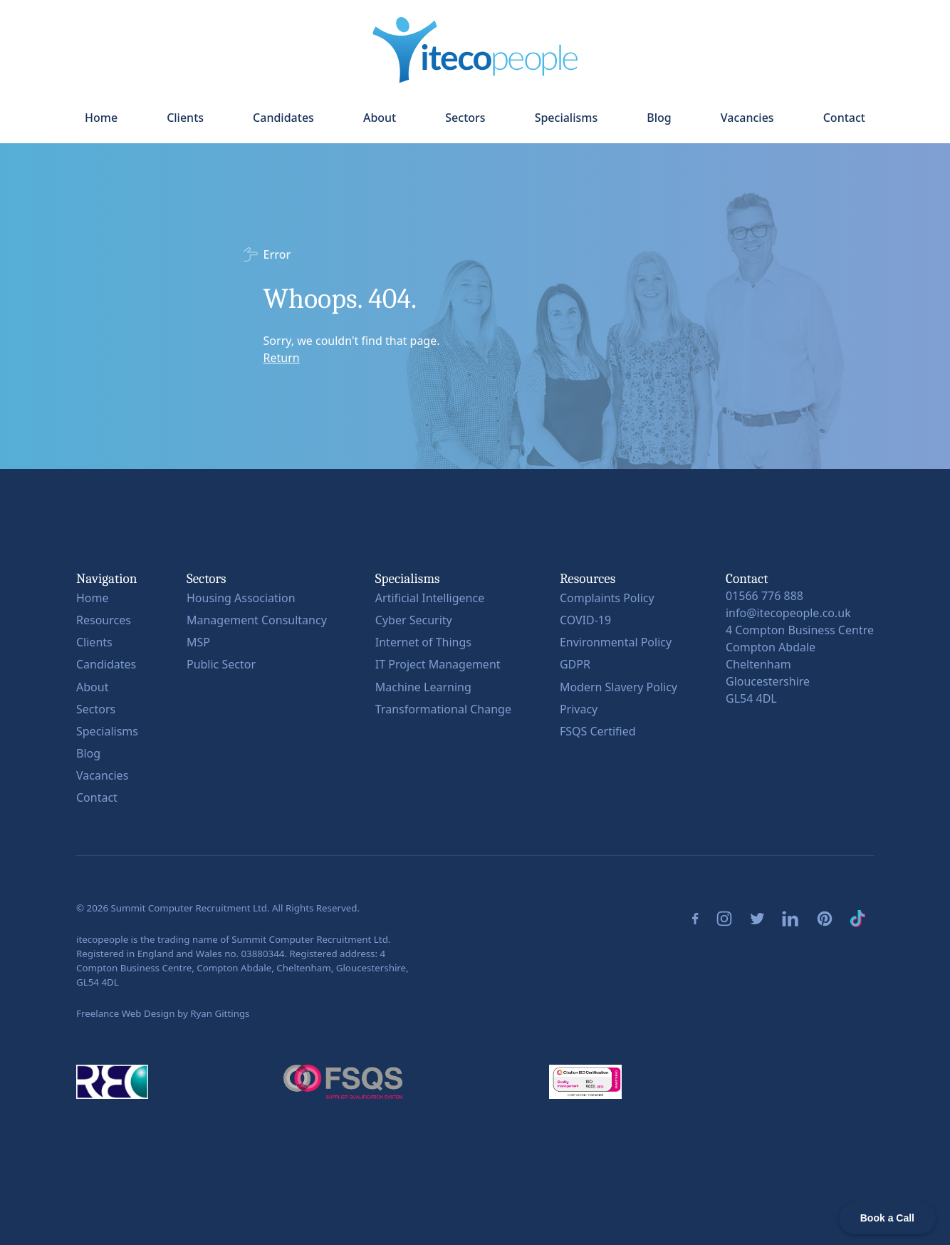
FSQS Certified (598, 731)
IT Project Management (438, 664)
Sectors (465, 117)
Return (281, 358)
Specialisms (566, 117)
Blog (659, 117)
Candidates (283, 117)
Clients (185, 117)
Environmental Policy (616, 642)
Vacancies (747, 117)
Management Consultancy (257, 620)
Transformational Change (443, 709)
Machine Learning (423, 687)
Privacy (578, 709)
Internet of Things (423, 642)
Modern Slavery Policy (618, 687)
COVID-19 (585, 620)
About (379, 117)
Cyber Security (413, 620)
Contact (844, 117)
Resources (103, 620)
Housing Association (241, 598)
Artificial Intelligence (429, 598)
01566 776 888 (764, 596)
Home (101, 117)
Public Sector (221, 664)
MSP (198, 642)
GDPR (575, 664)
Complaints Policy (607, 598)
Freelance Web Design (125, 1013)
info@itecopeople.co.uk (788, 613)
